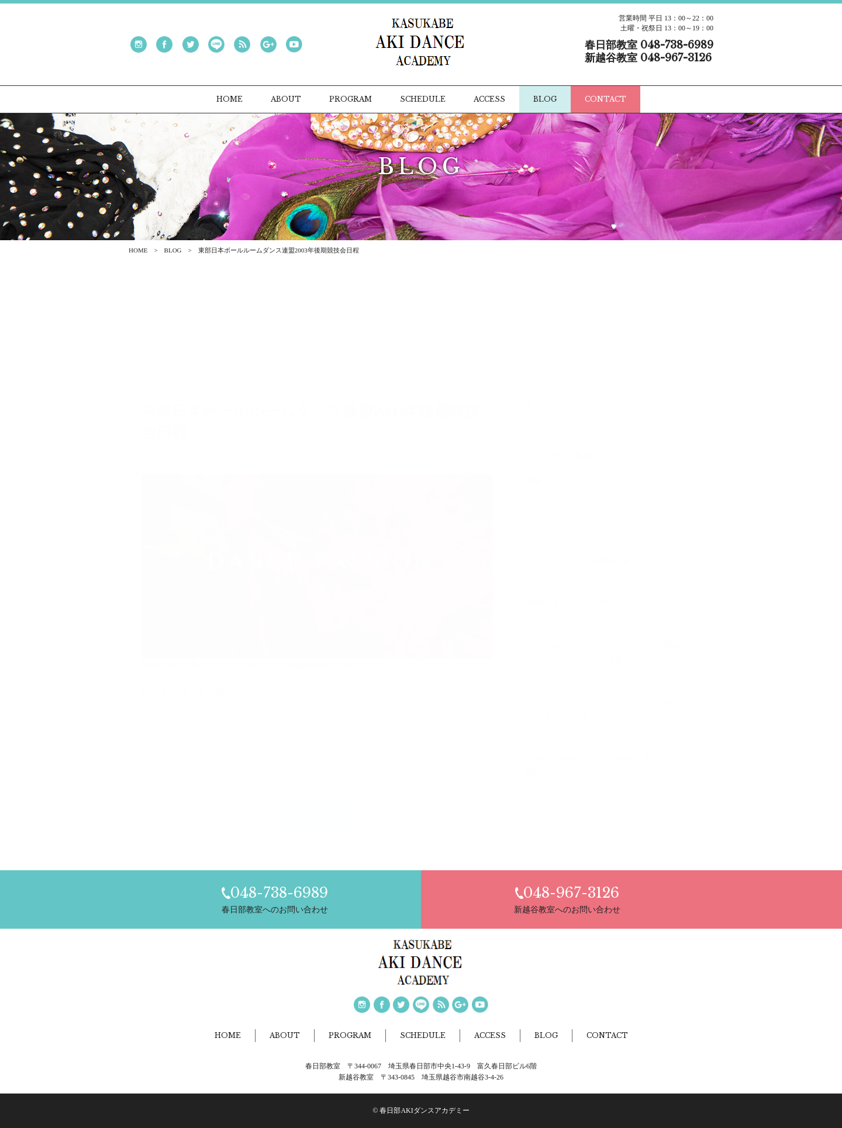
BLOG (173, 250)
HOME (138, 250)
